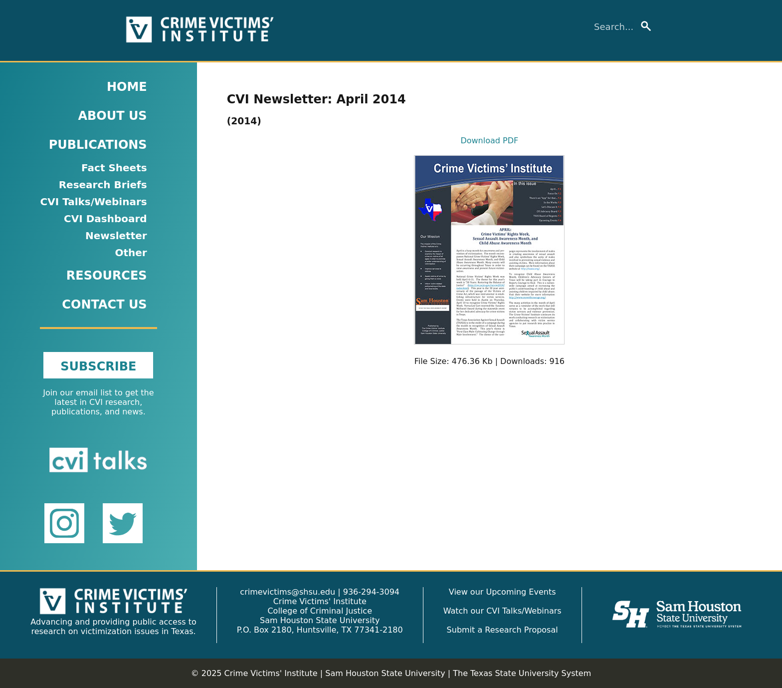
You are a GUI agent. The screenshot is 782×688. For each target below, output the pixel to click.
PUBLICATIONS (98, 145)
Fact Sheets (114, 168)
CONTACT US (104, 305)
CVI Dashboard (105, 219)
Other (131, 253)
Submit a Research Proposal (502, 630)
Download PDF (489, 140)
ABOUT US (112, 116)
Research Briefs (103, 185)
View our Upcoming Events (502, 592)
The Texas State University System (522, 673)
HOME (127, 87)
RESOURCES (106, 276)
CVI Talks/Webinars (93, 202)
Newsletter (116, 236)
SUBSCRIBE (98, 366)
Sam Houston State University (385, 673)
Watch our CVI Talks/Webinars (502, 611)
